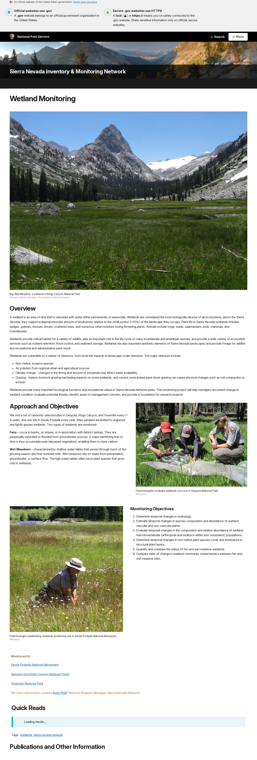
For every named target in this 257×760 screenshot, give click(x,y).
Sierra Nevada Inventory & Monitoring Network (68, 71)
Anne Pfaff (60, 693)
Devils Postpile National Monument (35, 664)
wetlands (26, 735)
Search (217, 37)
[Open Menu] (238, 37)
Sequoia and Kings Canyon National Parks (40, 674)
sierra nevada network (48, 735)
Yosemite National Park (27, 683)
